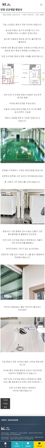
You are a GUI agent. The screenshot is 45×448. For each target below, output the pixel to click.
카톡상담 (39, 444)
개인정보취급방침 (13, 420)
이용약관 (3, 420)
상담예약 (28, 444)
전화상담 (17, 444)
